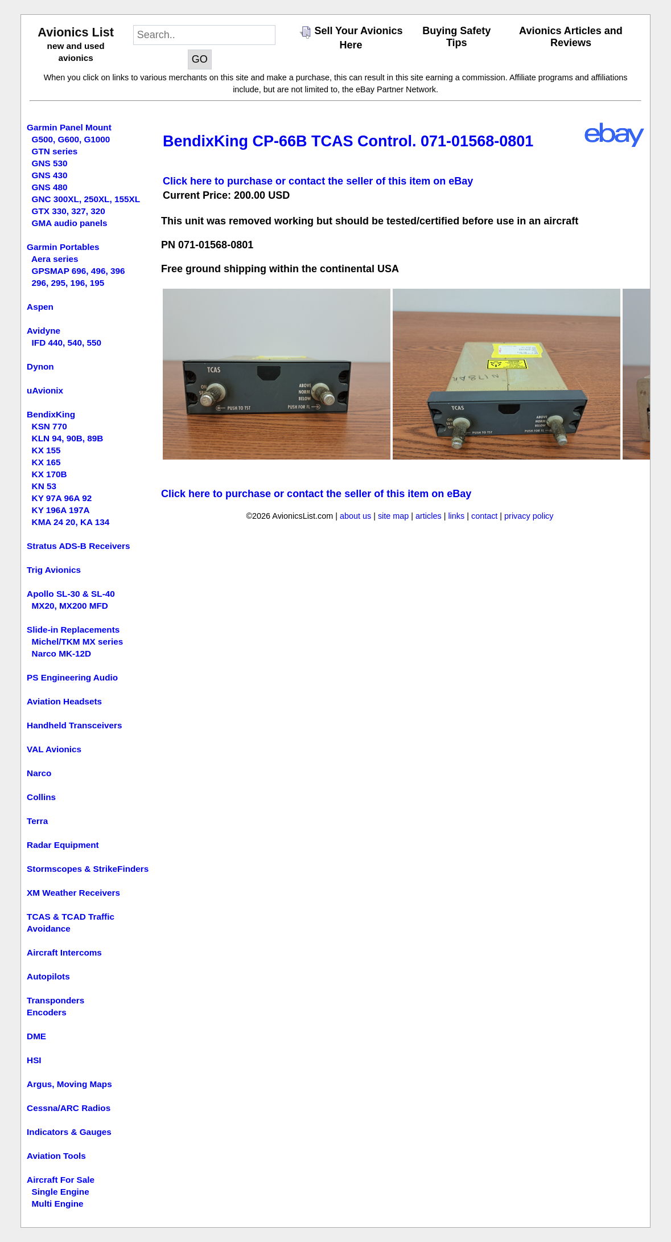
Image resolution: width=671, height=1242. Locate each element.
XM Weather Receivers (73, 892)
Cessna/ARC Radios (68, 1108)
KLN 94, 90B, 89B (68, 438)
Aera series (55, 259)
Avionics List (76, 32)
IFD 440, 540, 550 (66, 342)
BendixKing (51, 414)
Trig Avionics (54, 570)
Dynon (40, 366)
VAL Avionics (54, 749)
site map (393, 515)
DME (36, 1036)
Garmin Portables (63, 247)
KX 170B (49, 474)
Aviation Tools (56, 1156)
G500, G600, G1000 (71, 139)
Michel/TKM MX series (78, 641)
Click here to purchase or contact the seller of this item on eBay (318, 181)
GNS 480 (50, 187)
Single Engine (60, 1191)
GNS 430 (50, 175)
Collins (41, 797)
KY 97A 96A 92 (62, 498)
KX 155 (46, 450)
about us (355, 515)
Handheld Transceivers (74, 725)
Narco (39, 773)
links (456, 515)
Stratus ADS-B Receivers (78, 546)
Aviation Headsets (64, 701)
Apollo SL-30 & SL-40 (71, 594)
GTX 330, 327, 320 (68, 211)
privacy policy (528, 515)
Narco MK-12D (62, 653)
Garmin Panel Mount (69, 127)
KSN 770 (49, 426)
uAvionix (45, 390)
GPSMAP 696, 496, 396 (78, 271)
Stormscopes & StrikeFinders (88, 869)
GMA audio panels (70, 223)
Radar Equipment (63, 845)
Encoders (47, 1012)
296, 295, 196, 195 (68, 283)
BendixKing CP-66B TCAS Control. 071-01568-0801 (348, 141)
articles (428, 515)
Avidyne (43, 330)
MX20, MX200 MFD (70, 605)
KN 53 (44, 486)
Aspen (40, 306)
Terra (37, 821)
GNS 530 (50, 163)
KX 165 (46, 462)
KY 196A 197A (61, 510)
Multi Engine (58, 1203)
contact (484, 515)
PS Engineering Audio (72, 677)
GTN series (55, 151)
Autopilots (48, 976)
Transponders (55, 1000)
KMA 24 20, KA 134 (71, 522)
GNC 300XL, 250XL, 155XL (86, 199)
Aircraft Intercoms (64, 952)
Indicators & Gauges (69, 1132)
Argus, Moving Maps (69, 1084)
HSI (34, 1060)
